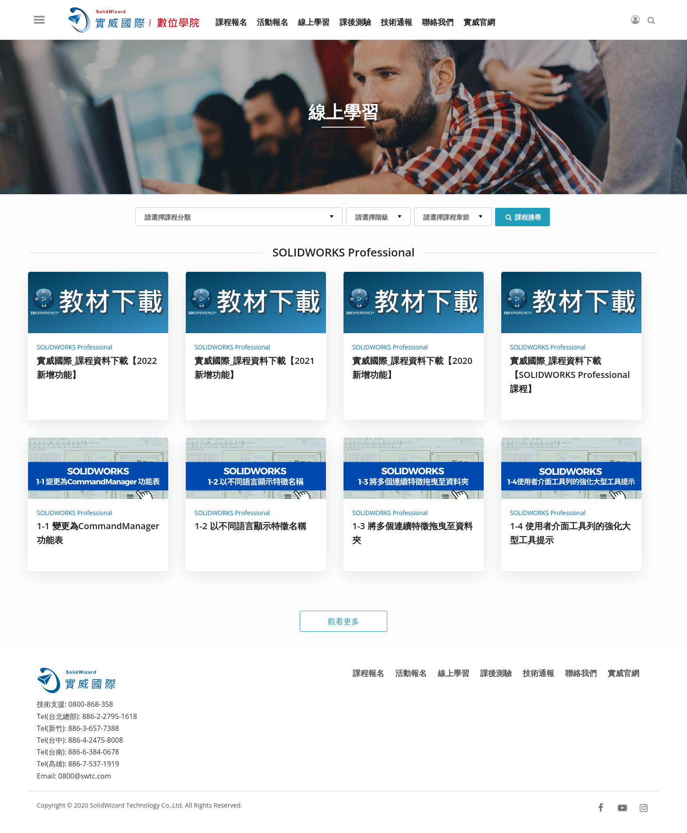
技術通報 (538, 673)
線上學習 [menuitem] (313, 22)
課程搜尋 (522, 217)
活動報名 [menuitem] (272, 22)
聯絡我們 (581, 673)
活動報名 (411, 673)
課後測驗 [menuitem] (355, 22)
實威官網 (623, 673)
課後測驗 (496, 673)
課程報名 (368, 673)
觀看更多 (343, 621)
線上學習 (453, 673)
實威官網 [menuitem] (479, 22)
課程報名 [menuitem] (231, 22)
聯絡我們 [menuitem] (437, 22)
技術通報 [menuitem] (396, 22)
